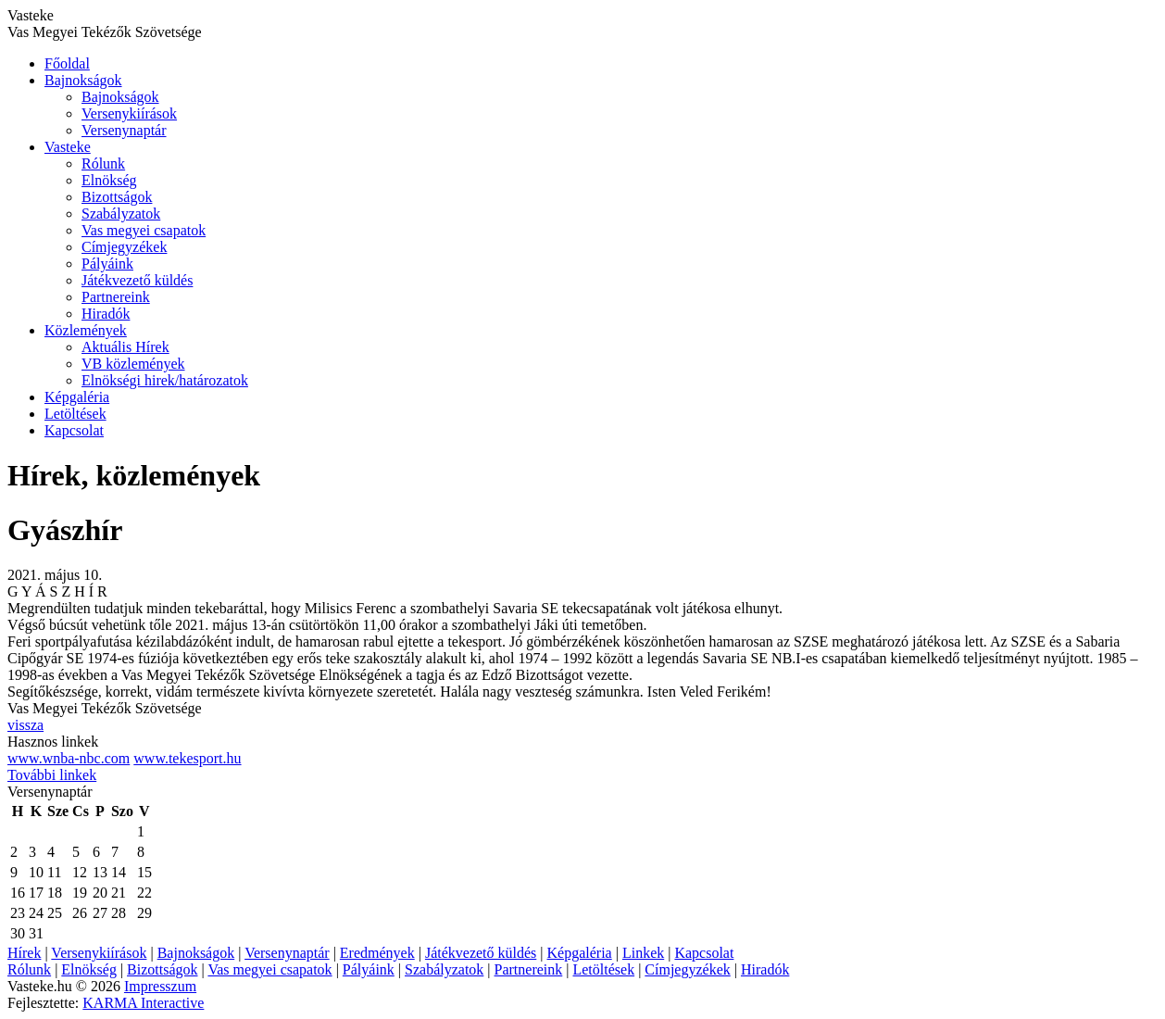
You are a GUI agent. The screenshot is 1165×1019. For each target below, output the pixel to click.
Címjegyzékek (124, 247)
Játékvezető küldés (137, 280)
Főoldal (67, 63)
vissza (25, 725)
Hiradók (105, 313)
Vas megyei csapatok (143, 230)
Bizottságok (116, 197)
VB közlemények (133, 363)
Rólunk (103, 163)
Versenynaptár (124, 130)
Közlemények (85, 330)
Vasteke (67, 147)
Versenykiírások (129, 113)
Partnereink (115, 297)
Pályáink (107, 263)
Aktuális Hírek (125, 347)
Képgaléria (76, 397)
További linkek (51, 775)
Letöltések (75, 413)
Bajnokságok (83, 80)
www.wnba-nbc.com (68, 758)
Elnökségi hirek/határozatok (164, 380)
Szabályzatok (120, 213)
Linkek (643, 953)
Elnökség (109, 180)
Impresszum (160, 986)
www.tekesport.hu (187, 758)
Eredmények (377, 953)
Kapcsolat (74, 430)
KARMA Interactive (143, 1003)
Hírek (24, 953)
